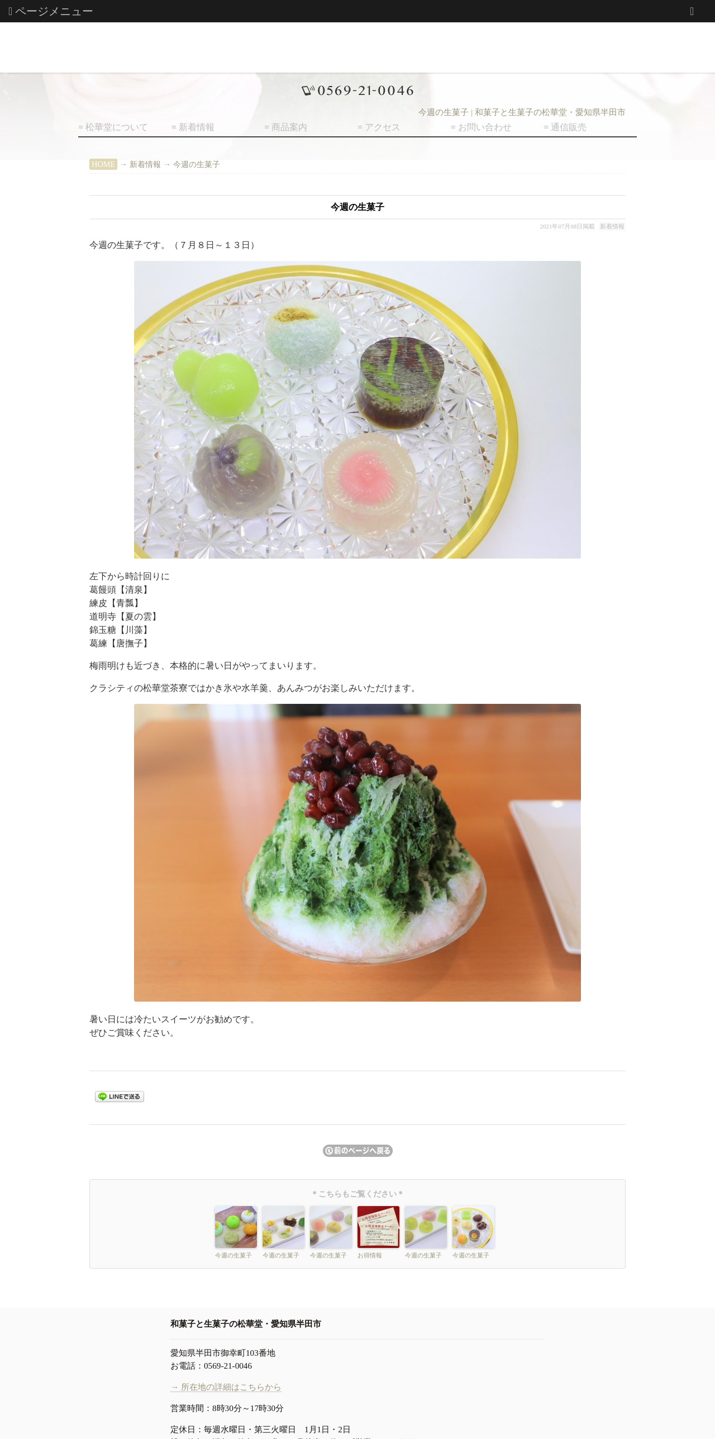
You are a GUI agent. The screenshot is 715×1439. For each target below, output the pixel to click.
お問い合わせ (485, 127)
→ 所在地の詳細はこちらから (226, 1387)
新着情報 (196, 127)
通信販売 (569, 127)
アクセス (383, 127)
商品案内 (289, 127)
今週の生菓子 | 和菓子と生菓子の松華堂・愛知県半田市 (522, 112)
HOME (103, 164)
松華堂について (116, 127)
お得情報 (370, 1255)
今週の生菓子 (196, 164)
